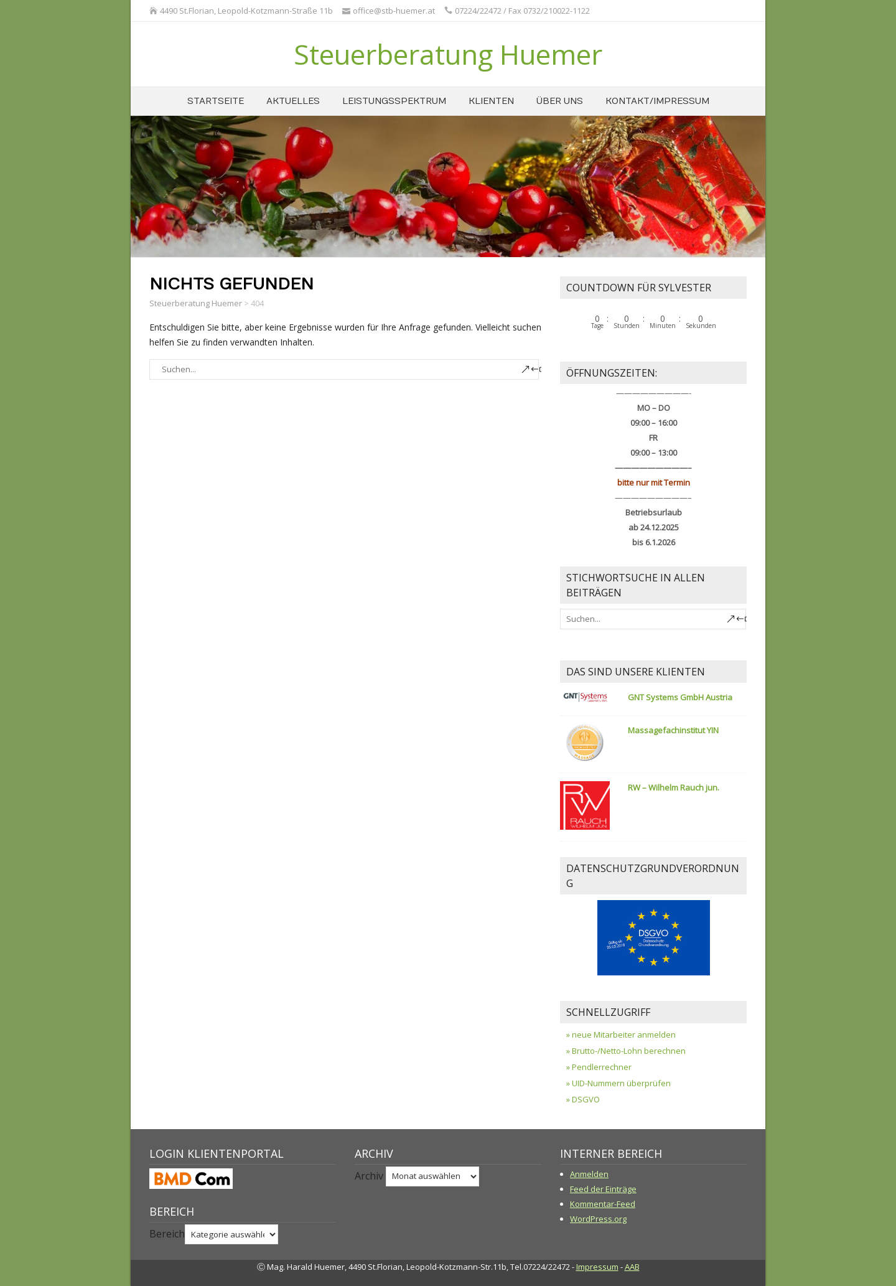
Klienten (491, 101)
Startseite (215, 101)
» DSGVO (583, 1099)
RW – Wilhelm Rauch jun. (673, 787)
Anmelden (589, 1174)
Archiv (369, 1175)
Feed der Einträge (603, 1188)
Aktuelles (293, 101)
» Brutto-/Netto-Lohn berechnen (626, 1050)
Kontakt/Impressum (657, 101)
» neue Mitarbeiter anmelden (621, 1034)
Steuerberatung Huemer (448, 54)
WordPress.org (598, 1218)
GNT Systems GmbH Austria (680, 697)
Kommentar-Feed (602, 1203)
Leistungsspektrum (394, 101)
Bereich (167, 1234)
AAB (632, 1266)
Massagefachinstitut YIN (673, 730)
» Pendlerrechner (599, 1066)
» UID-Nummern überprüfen (618, 1083)
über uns (559, 101)
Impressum (597, 1266)
